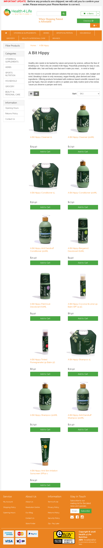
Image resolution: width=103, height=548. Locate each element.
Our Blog (29, 513)
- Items (89, 13)
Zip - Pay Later (53, 523)
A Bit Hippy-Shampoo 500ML (43, 415)
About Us (29, 502)
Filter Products (12, 46)
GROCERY (11, 38)
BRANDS (56, 38)
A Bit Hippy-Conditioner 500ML (82, 193)
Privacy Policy (53, 507)
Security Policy (54, 518)
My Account (8, 502)
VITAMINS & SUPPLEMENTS (25, 33)
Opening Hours (12, 108)
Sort (74, 94)
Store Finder (30, 523)
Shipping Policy (9, 507)
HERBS (46, 33)
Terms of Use (53, 502)
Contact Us (10, 119)
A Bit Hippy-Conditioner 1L (42, 193)
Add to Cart (45, 152)
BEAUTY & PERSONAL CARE (34, 38)
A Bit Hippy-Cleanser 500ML (81, 137)
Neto (80, 544)
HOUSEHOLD (85, 33)
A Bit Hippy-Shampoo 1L (79, 359)
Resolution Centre (33, 507)
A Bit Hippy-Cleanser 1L (41, 137)
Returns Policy (11, 113)
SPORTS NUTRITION (64, 33)
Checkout (88, 21)
